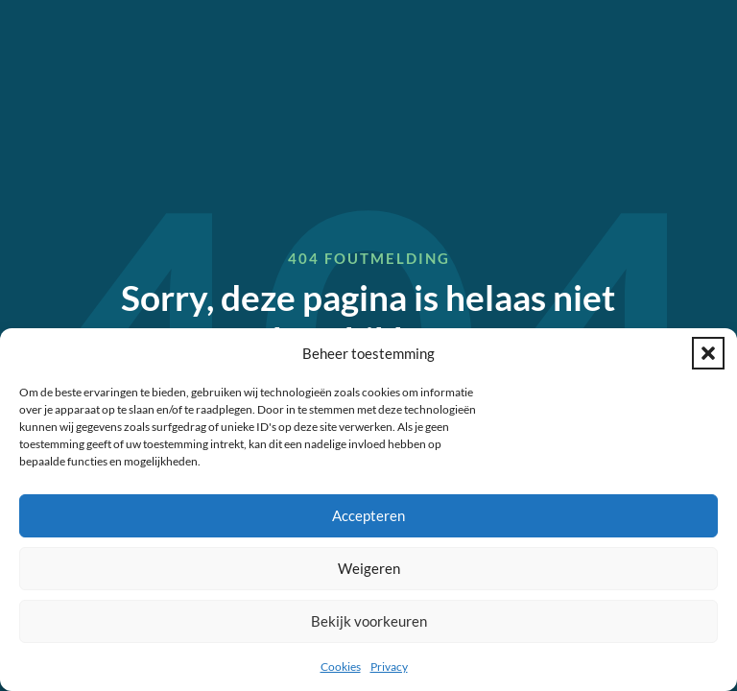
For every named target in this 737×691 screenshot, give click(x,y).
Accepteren (368, 515)
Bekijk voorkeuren (369, 621)
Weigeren (369, 568)
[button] (708, 353)
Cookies (341, 666)
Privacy (389, 666)
